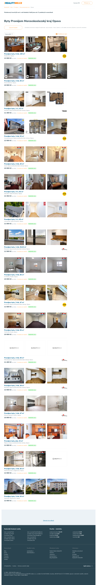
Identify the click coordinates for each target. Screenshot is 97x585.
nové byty (75, 537)
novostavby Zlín (31, 540)
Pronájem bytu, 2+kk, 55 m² (14, 81)
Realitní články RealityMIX (56, 551)
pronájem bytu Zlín (31, 538)
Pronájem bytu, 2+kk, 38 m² (14, 386)
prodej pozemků (76, 535)
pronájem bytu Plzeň (9, 533)
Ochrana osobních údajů (23, 566)
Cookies (14, 566)
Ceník (73, 552)
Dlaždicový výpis (61, 34)
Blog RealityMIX (53, 557)
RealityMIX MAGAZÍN (77, 557)
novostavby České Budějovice (34, 535)
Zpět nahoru (87, 566)
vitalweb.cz (52, 554)
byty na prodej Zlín (31, 537)
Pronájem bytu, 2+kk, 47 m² (14, 302)
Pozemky (6, 556)
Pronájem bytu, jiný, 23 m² (13, 441)
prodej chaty (76, 533)
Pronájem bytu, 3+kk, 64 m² (14, 496)
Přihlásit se (87, 3)
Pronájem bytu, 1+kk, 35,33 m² (15, 247)
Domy (5, 552)
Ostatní (6, 559)
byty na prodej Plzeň (9, 532)
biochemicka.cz (53, 556)
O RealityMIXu (7, 566)
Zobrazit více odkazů (48, 520)
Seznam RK (77, 3)
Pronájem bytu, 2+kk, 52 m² (14, 136)
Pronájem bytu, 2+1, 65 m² (13, 219)
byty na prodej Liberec (9, 537)
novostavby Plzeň (8, 535)
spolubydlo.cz (30, 551)
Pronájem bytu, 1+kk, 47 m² (14, 413)
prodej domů (76, 532)
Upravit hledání (13, 27)
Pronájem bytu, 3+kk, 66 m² (14, 275)
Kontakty (74, 554)
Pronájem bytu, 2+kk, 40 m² (14, 164)
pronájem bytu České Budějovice (35, 533)
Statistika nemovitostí (77, 551)
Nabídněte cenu (32, 58)
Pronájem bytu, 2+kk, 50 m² (14, 358)
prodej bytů (52, 535)
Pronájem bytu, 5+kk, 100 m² (14, 54)
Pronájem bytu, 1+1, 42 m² (13, 109)
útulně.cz (52, 552)
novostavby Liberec (8, 540)
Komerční (6, 557)
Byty (5, 551)
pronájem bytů (53, 533)
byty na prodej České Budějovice (34, 532)
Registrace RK (75, 556)
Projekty (6, 554)
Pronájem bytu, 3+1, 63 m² (13, 192)
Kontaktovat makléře (22, 58)
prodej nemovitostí (54, 532)
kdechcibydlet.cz (30, 552)
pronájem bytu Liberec (9, 538)
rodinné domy (53, 537)
